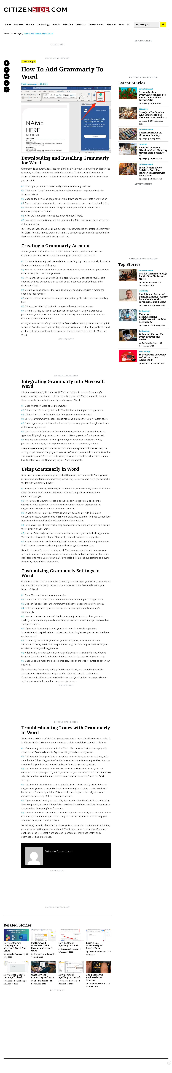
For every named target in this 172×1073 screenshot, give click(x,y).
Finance (30, 24)
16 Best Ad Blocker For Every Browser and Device (151, 337)
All (128, 24)
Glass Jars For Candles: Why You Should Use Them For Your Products (153, 115)
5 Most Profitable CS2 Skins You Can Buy (150, 134)
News (121, 24)
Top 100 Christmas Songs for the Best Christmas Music (153, 276)
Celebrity (81, 24)
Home (8, 24)
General (111, 24)
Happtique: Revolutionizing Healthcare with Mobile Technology (152, 318)
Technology (43, 24)
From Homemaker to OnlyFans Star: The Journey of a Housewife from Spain (152, 171)
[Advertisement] (57, 51)
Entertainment (96, 24)
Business (18, 24)
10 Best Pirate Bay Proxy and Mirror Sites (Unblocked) (152, 357)
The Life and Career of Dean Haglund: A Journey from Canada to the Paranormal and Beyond (153, 298)
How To (56, 24)
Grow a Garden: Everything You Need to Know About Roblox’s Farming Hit (152, 96)
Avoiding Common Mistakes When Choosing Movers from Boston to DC (153, 151)
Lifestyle (68, 24)
